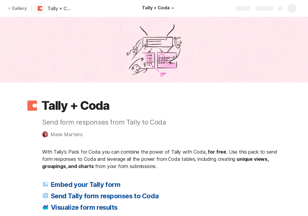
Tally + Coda (61, 8)
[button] (172, 8)
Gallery (17, 8)
